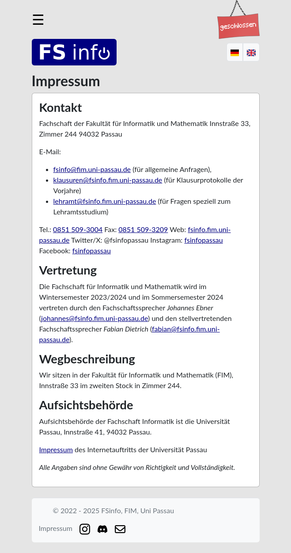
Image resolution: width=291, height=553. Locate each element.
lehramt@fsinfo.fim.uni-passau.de (104, 201)
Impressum (56, 449)
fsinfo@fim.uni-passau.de (92, 169)
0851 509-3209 (143, 229)
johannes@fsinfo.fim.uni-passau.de (94, 318)
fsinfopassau (203, 240)
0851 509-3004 (77, 229)
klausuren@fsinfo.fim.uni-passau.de (108, 179)
